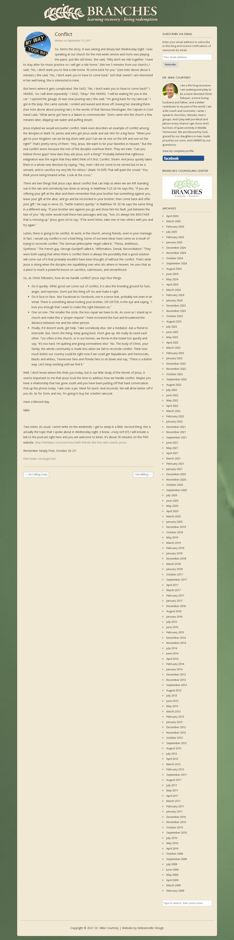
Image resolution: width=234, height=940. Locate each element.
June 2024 (172, 274)
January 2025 (174, 242)
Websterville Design (151, 928)
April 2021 (172, 453)
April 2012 (172, 759)
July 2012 (171, 753)
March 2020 (173, 516)
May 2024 (172, 279)
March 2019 (173, 543)
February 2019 (175, 548)
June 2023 (172, 332)
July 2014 (171, 648)
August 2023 (173, 321)
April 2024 (172, 284)
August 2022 (173, 384)
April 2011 (172, 796)
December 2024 (176, 247)
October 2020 (174, 485)
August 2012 (173, 748)
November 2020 (176, 479)
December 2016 (176, 606)
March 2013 (173, 711)
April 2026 (172, 216)
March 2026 (173, 221)
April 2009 (172, 880)
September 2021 (176, 437)
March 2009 (173, 885)
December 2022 (176, 363)
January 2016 (174, 616)
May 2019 (172, 537)
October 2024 (174, 258)
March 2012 (173, 764)
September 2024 (176, 263)
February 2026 (175, 226)
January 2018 (174, 569)
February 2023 (175, 353)
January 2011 (174, 811)
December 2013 (176, 674)
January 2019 (174, 553)
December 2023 (176, 305)
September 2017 (176, 579)
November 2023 (176, 311)
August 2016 (173, 611)
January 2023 (174, 358)
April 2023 (172, 342)
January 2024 (174, 300)
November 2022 (176, 369)
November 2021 (176, 432)
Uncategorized (46, 458)
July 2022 (171, 390)
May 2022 (172, 400)
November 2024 (176, 253)
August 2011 (173, 780)
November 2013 (176, 680)
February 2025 (175, 237)
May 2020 (172, 506)
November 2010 (176, 822)
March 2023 (173, 348)
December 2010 (176, 817)
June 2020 (172, 500)
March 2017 (173, 590)
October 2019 (174, 532)
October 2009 (174, 853)
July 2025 (171, 232)
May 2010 (172, 843)
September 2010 (176, 832)
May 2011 (172, 790)
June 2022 (172, 395)
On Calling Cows (36, 474)
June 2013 (172, 701)
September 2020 (176, 490)
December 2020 (176, 474)
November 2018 (176, 558)
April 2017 (172, 585)
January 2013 (174, 722)
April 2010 (172, 848)
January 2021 (174, 469)
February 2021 (175, 463)
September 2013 (176, 685)
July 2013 (171, 695)
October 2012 (174, 738)
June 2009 (172, 869)
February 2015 (175, 632)
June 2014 (172, 653)
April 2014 (172, 659)
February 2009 (175, 890)
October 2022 (174, 374)
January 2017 (174, 600)
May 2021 (172, 448)
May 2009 (172, 875)
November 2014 (176, 643)
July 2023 (171, 326)
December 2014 (176, 637)
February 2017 (175, 595)
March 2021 (173, 458)
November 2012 (176, 732)
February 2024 (175, 295)
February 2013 (175, 716)
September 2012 (176, 743)
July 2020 (171, 495)
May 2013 (172, 706)
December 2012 (176, 727)
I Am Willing (143, 474)
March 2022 (173, 411)
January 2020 (174, 522)
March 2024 (173, 290)
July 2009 (171, 864)
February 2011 (175, 806)
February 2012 (175, 769)
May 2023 (172, 337)
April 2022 (172, 406)
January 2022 (174, 421)
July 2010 (171, 838)
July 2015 (171, 622)
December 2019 (176, 527)
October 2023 (174, 316)
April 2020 (172, 511)
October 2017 (174, 574)
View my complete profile (178, 151)
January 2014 (174, 669)
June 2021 (172, 442)
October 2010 (174, 827)
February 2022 (175, 416)
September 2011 (176, 775)
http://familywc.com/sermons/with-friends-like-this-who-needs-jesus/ (81, 442)
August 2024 (173, 269)
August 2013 (173, 690)
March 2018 (173, 564)
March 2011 (173, 801)
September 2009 (176, 859)
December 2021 (176, 427)
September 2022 (176, 379)
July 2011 (171, 785)
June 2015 (172, 627)
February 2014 (175, 664)
